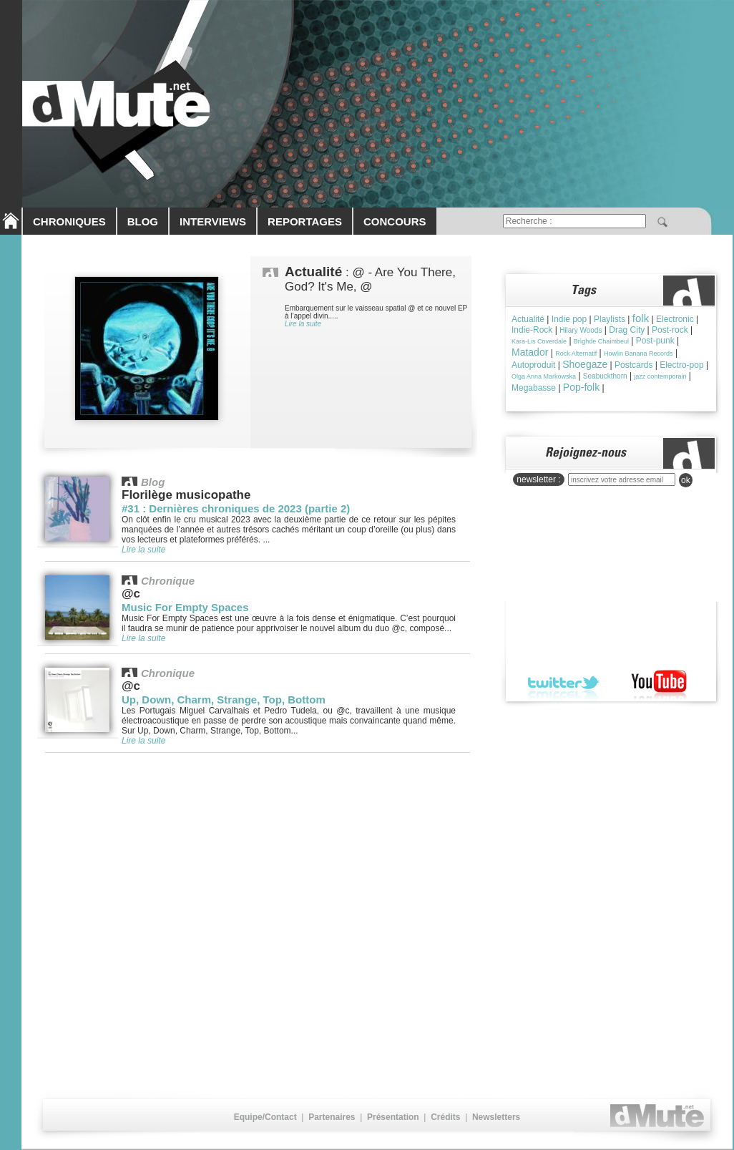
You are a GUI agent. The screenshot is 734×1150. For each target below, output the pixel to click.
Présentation (393, 1117)
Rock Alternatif (576, 353)
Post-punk (655, 341)
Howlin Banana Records (638, 353)
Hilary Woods (580, 330)
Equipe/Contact (265, 1117)
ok (685, 480)
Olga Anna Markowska (544, 376)
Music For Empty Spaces (185, 607)
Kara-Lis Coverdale (539, 341)
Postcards (633, 365)
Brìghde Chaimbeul (601, 341)
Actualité (528, 319)
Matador (530, 352)
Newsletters (496, 1117)
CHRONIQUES (69, 221)
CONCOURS (394, 221)
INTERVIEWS (213, 221)
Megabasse (534, 388)
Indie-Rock (532, 330)
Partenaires (331, 1117)
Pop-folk (581, 387)
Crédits (445, 1117)
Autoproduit (533, 365)
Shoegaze (584, 364)
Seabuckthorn (605, 376)
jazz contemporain (660, 376)
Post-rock (670, 330)
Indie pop (569, 319)
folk (640, 318)
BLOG (142, 221)
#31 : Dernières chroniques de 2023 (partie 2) (236, 508)
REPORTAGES (305, 221)
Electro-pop (681, 365)
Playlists (609, 319)
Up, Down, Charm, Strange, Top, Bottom (224, 699)
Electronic (675, 319)
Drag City (627, 330)
